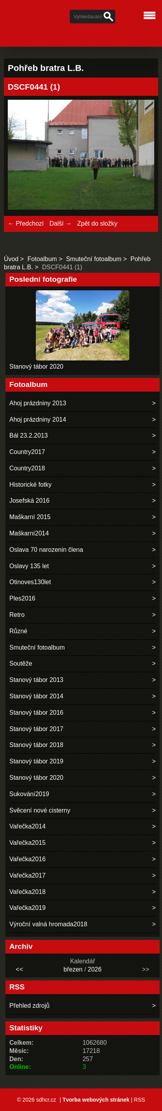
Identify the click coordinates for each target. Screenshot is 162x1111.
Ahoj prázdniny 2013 (37, 403)
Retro (17, 614)
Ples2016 (22, 598)
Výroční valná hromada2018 (48, 924)
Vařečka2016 (27, 859)
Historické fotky (30, 484)
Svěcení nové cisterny (39, 810)
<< (19, 969)
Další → (60, 223)
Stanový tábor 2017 (36, 729)
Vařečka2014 (27, 826)
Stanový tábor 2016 (36, 712)
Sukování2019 (29, 794)
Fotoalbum (42, 259)
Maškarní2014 (29, 533)
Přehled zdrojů (29, 1005)
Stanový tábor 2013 (36, 679)
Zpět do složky (97, 223)
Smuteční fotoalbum (93, 259)
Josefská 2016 (29, 500)
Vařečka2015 (27, 842)
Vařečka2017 (27, 875)
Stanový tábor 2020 (36, 366)
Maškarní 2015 (30, 517)
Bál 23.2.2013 (28, 435)
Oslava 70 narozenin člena (46, 549)
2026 (95, 969)
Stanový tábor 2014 (36, 696)
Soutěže (20, 663)
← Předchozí (26, 223)
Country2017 (27, 452)
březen (73, 969)
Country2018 (27, 468)
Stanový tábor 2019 (36, 761)
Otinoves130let (30, 582)
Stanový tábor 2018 (36, 745)
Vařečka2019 (27, 907)
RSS (139, 1100)
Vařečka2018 (27, 891)
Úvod (11, 259)
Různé (18, 631)
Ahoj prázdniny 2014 (37, 419)
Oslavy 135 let (29, 566)
